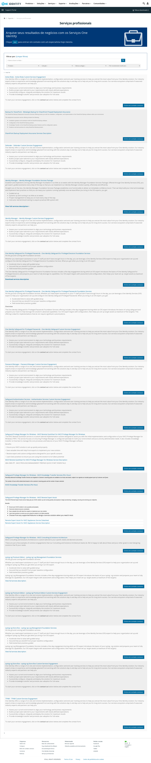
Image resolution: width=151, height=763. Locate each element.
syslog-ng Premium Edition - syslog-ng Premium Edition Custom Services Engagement (36, 593)
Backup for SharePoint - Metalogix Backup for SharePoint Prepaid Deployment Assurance (37, 112)
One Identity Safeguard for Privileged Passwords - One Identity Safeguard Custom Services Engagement (42, 329)
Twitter (95, 748)
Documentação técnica (48, 748)
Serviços (52, 3)
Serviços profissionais (48, 753)
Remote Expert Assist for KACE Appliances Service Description (27, 523)
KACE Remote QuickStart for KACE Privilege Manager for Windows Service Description (36, 460)
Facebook (96, 743)
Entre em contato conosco (133, 105)
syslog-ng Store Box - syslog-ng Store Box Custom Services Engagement (31, 664)
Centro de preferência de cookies (93, 759)
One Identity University (48, 751)
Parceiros (86, 3)
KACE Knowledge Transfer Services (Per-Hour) (21, 485)
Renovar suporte (69, 743)
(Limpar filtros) (22, 56)
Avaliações (74, 3)
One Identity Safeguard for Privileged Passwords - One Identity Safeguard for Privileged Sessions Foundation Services (47, 253)
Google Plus (96, 746)
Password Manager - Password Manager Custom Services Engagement (31, 364)
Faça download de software (49, 746)
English (127, 747)
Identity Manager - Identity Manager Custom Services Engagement (29, 218)
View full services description (15, 581)
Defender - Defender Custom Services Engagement (23, 145)
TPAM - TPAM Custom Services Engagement (21, 699)
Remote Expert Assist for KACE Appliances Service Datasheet (27, 520)
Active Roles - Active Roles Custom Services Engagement (25, 77)
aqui (15, 42)
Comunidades (100, 3)
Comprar (22, 746)
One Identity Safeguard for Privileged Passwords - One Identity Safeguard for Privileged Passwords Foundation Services (48, 291)
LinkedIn (95, 751)
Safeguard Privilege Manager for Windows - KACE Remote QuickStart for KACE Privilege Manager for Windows (45, 434)
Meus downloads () (140, 10)
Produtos (30, 3)
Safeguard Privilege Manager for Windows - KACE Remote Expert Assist (31, 497)
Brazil (127, 743)
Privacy (78, 759)
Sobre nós (22, 743)
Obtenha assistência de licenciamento (75, 746)
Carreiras (22, 751)
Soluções (41, 3)
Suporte (63, 3)
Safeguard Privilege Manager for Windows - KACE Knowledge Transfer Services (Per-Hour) (38, 475)
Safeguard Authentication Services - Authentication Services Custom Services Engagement (37, 399)
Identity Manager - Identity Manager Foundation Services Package (29, 180)
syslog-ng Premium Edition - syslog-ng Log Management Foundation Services (33, 557)
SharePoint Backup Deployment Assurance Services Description (28, 133)
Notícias (22, 753)
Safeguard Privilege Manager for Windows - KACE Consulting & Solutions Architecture (36, 537)
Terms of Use (68, 759)
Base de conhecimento (48, 743)
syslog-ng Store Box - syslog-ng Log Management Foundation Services (31, 628)
